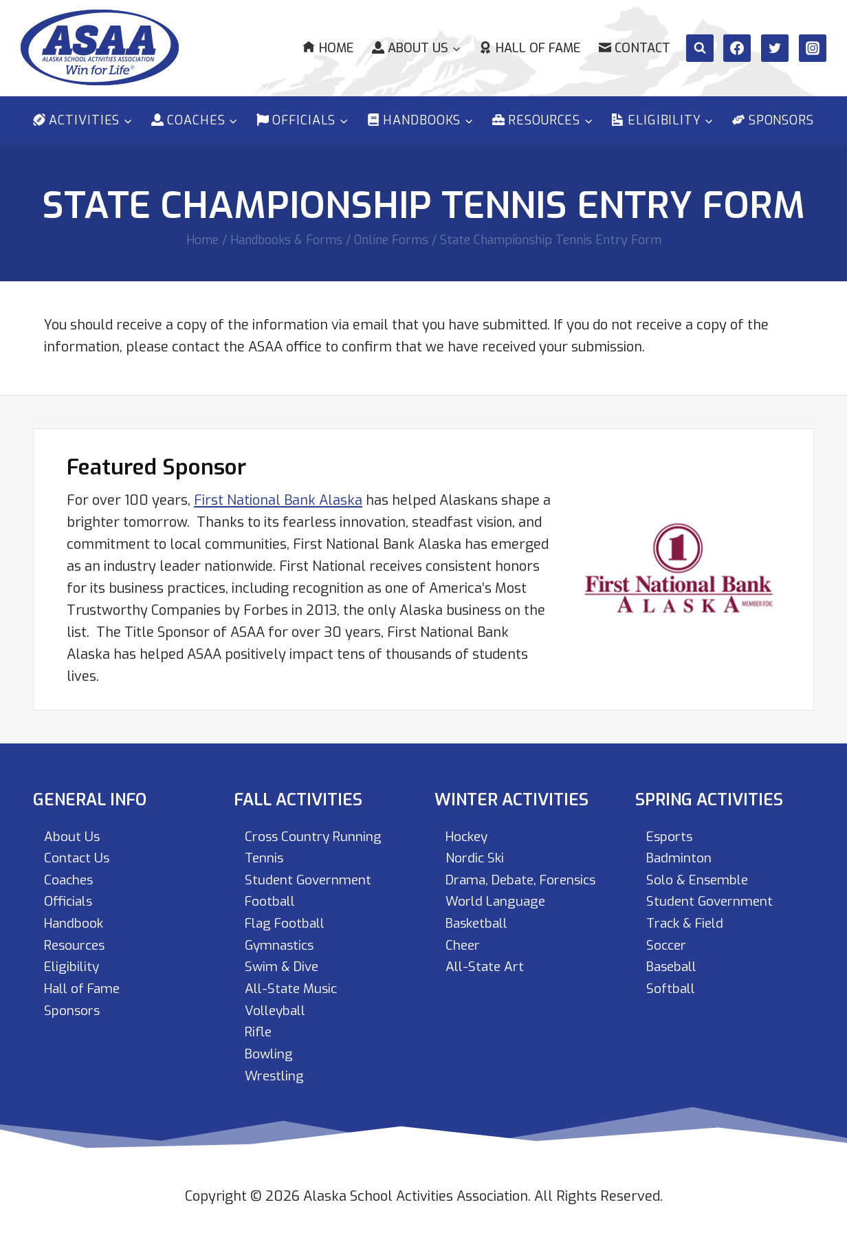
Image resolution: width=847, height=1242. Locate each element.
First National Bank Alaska (278, 497)
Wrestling (276, 1075)
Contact (634, 48)
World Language (498, 921)
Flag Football (288, 921)
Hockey (469, 833)
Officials (70, 899)
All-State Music (293, 987)
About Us (72, 833)
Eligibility (73, 965)
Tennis (266, 855)
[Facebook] (737, 48)
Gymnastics (282, 943)
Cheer (464, 965)
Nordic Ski (476, 855)
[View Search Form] (700, 48)
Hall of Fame (529, 48)
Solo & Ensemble (700, 877)
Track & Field (688, 921)
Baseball (674, 965)
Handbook (76, 921)
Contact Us (78, 855)
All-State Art (486, 987)
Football (272, 899)
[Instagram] (812, 48)
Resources (77, 943)
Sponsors (773, 120)
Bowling (270, 1053)
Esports (671, 833)
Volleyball (278, 1009)
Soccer (667, 943)
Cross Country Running (317, 833)
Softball (672, 987)
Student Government (311, 877)
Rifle (259, 1031)
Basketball (480, 943)
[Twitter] (775, 48)
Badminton (680, 855)
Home (327, 48)
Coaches (70, 877)
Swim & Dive (283, 965)
